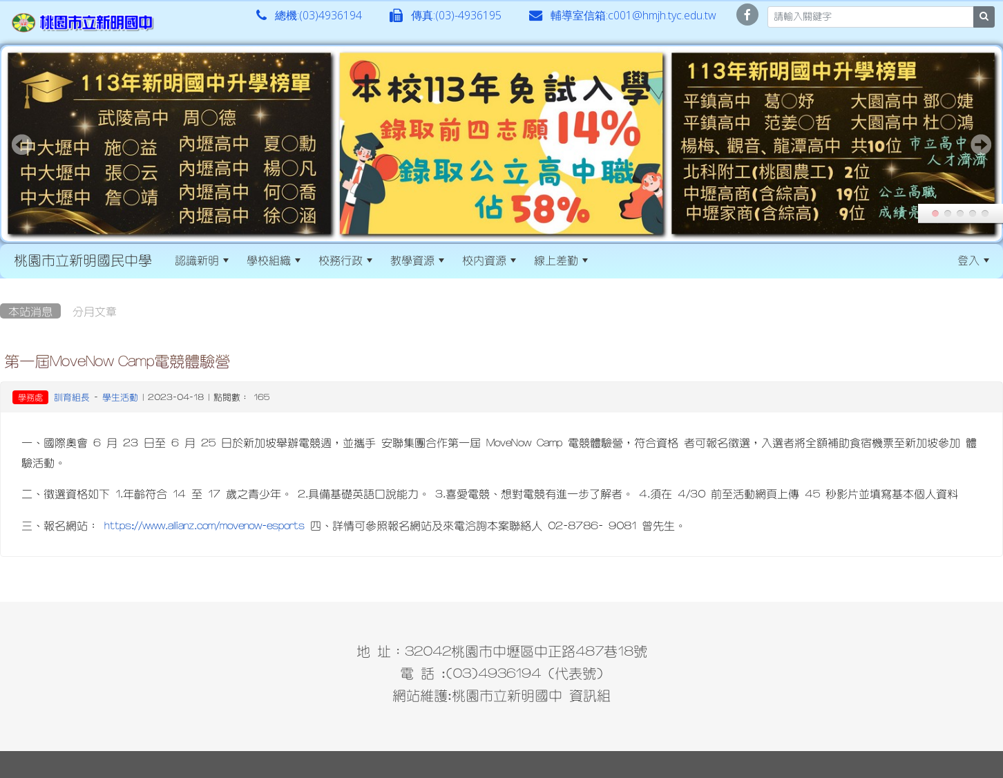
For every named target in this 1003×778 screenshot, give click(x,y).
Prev (22, 144)
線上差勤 (561, 259)
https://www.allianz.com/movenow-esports (204, 525)
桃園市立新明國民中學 (83, 260)
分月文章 (95, 310)
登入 (973, 259)
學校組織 (273, 259)
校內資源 (489, 259)
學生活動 (120, 396)
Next (981, 144)
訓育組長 (72, 396)
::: (609, 259)
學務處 (30, 397)
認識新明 (202, 259)
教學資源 (417, 259)
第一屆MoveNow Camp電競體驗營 (117, 360)
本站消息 (30, 310)
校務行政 (345, 259)
